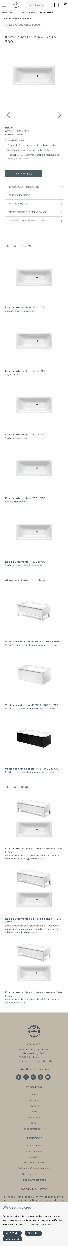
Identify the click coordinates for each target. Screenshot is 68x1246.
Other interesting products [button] (36, 220)
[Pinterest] (33, 1077)
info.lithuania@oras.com (34, 1069)
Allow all (12, 1233)
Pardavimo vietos (36, 195)
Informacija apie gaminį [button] (36, 186)
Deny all (33, 1233)
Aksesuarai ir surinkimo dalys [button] (36, 212)
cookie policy (46, 1224)
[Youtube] (48, 1077)
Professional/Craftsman (21, 24)
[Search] (29, 5)
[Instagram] (40, 1077)
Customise (12, 1238)
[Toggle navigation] (3, 5)
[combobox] (38, 5)
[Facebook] (18, 1077)
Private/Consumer (18, 18)
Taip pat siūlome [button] (36, 203)
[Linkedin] (26, 1077)
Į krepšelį (23, 173)
